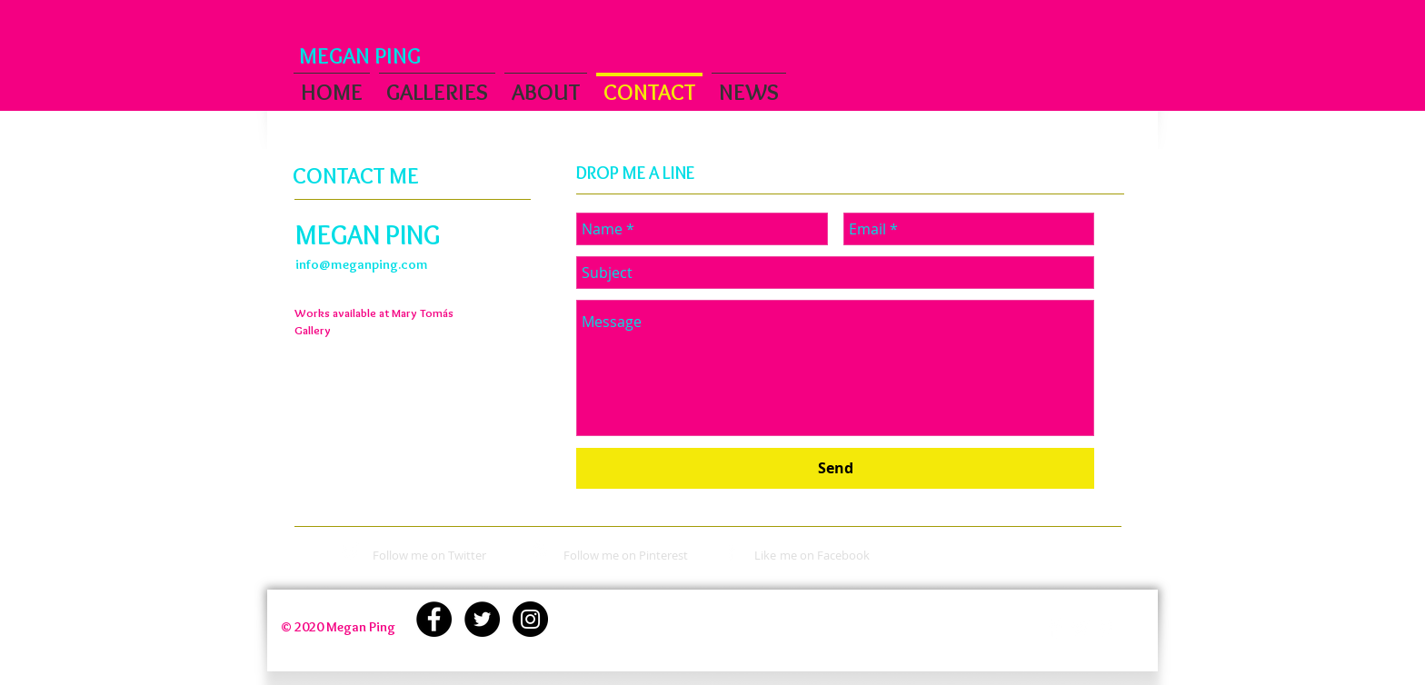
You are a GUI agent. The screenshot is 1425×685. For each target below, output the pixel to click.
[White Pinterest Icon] (540, 551)
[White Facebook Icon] (731, 551)
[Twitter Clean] (1080, 628)
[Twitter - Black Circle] (482, 619)
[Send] (835, 468)
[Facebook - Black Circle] (434, 619)
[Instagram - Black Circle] (530, 619)
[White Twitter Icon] (350, 551)
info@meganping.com (361, 264)
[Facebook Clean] (1054, 628)
